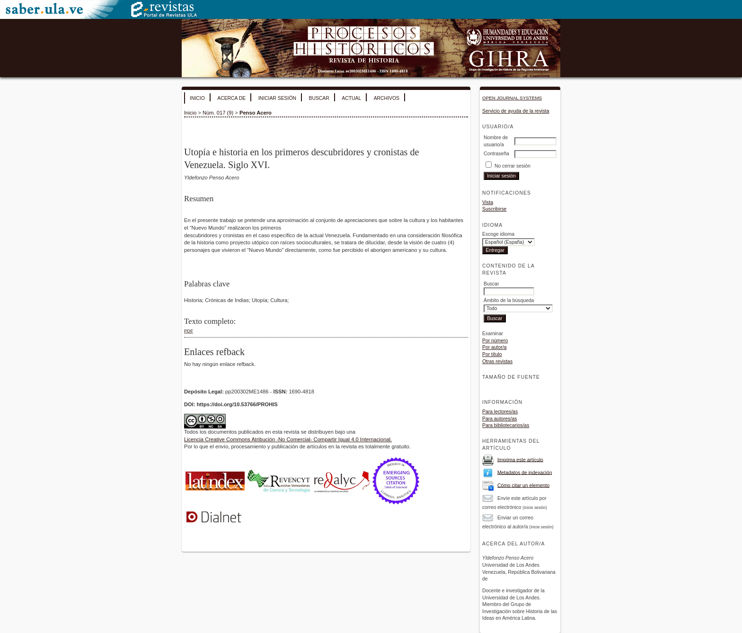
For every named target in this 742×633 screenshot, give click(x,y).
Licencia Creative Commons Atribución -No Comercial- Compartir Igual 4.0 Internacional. (288, 439)
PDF (188, 330)
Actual (351, 98)
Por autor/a (494, 347)
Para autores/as (499, 418)
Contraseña (496, 153)
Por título (492, 354)
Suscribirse (494, 209)
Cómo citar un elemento (523, 485)
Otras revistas (497, 361)
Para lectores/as (500, 411)
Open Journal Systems (512, 97)
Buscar (319, 98)
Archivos (386, 98)
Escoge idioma (498, 234)
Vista (487, 202)
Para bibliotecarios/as (505, 425)
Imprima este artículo (520, 459)
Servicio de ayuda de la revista (515, 111)
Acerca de (231, 98)
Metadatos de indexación (524, 472)
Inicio (197, 98)
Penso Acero (255, 113)
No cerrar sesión (512, 166)
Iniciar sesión (277, 98)
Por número (495, 340)
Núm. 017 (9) (218, 113)
